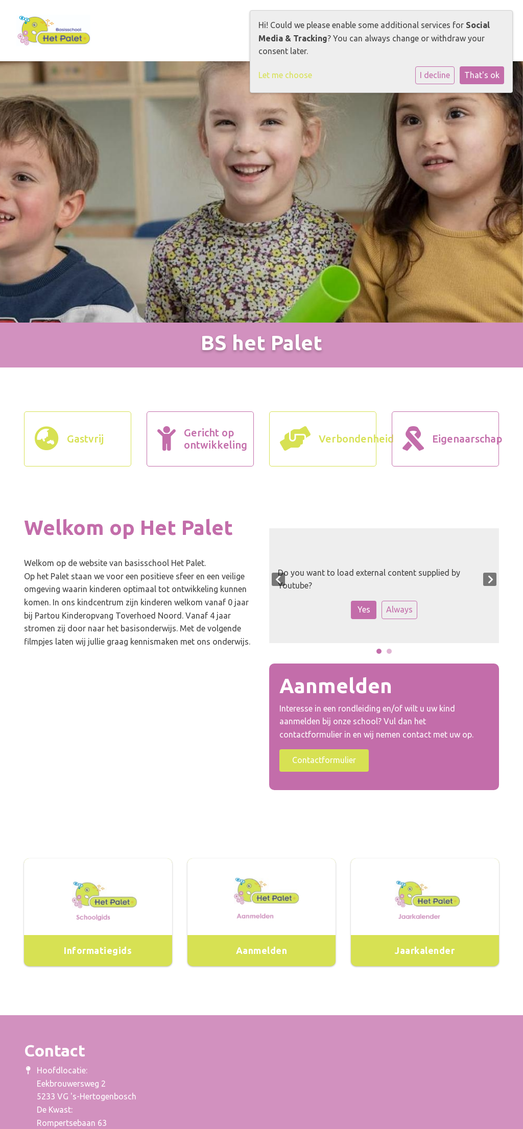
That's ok (482, 75)
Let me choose (285, 75)
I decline (435, 75)
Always (399, 609)
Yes (364, 609)
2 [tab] (392, 654)
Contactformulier (324, 760)
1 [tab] (381, 654)
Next (489, 579)
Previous (278, 579)
